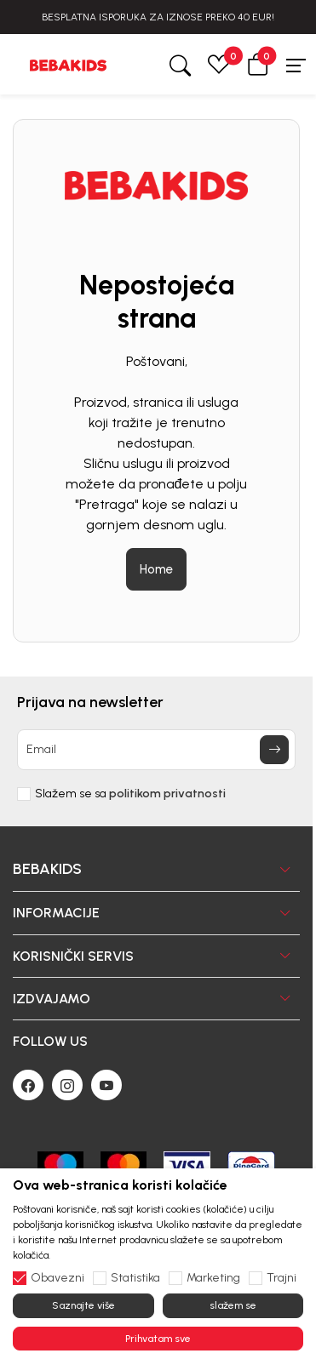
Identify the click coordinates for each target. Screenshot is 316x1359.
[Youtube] (106, 1085)
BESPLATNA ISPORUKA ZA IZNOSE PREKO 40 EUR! (158, 17)
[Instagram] (67, 1085)
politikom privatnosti (167, 793)
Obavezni (57, 1278)
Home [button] (156, 569)
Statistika (135, 1278)
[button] (258, 64)
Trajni (281, 1278)
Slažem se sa (130, 794)
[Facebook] (28, 1085)
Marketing (213, 1278)
